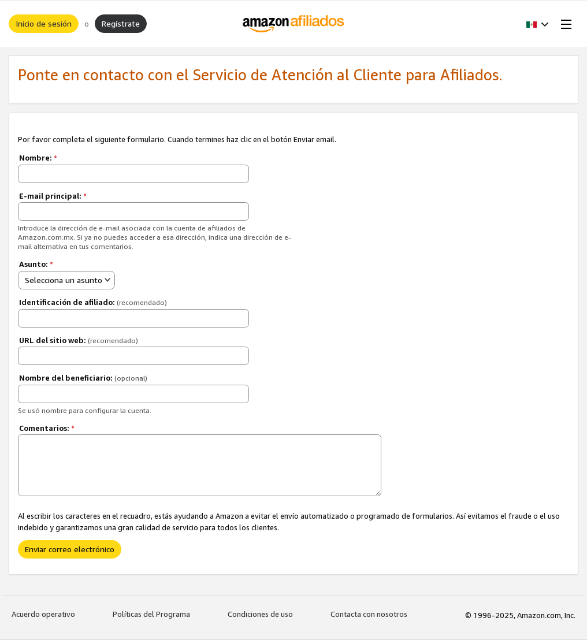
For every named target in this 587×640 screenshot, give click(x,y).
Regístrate (121, 23)
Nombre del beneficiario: (83, 377)
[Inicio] (293, 23)
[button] (537, 24)
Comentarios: (47, 428)
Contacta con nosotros (368, 614)
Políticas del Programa (151, 614)
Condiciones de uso (260, 614)
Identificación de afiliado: (93, 302)
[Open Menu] (563, 23)
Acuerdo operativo (43, 614)
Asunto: (36, 264)
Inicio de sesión (44, 23)
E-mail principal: (53, 195)
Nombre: (38, 157)
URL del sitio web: (78, 340)
